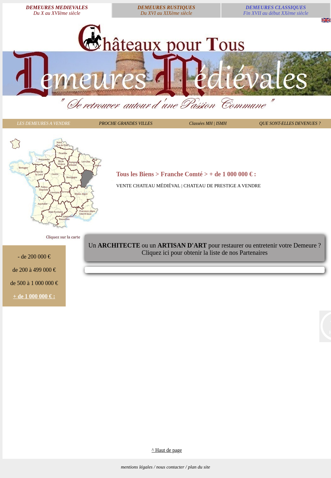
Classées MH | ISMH (208, 123)
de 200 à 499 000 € (34, 270)
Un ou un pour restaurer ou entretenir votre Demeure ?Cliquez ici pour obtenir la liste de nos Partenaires (204, 249)
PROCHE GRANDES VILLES (126, 123)
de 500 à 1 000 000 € (34, 283)
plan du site (199, 466)
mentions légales (137, 466)
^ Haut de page (167, 450)
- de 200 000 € (34, 257)
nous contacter (170, 466)
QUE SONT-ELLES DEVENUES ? (290, 123)
